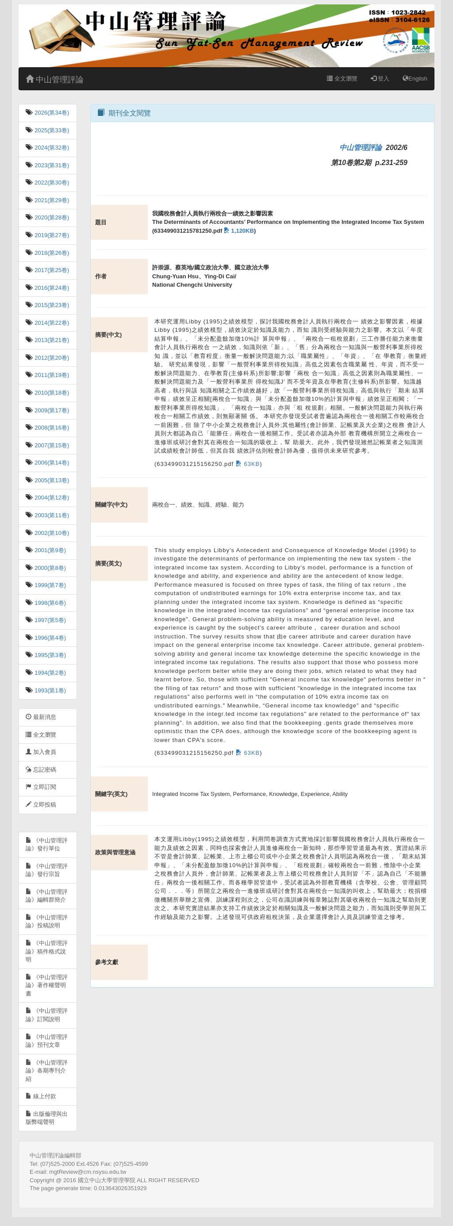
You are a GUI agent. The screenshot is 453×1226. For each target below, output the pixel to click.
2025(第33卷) (51, 130)
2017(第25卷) (51, 270)
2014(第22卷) (51, 322)
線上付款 (41, 1096)
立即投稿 (41, 804)
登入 (380, 78)
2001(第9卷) (49, 550)
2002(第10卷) (51, 533)
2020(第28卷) (51, 217)
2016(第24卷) (51, 287)
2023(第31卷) (51, 165)
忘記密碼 (41, 769)
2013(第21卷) (51, 340)
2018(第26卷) (51, 253)
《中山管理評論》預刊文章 (47, 1041)
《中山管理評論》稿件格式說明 (47, 951)
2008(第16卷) (51, 427)
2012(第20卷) (51, 357)
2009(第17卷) (51, 410)
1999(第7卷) (49, 585)
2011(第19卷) (51, 375)
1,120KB (238, 230)
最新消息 (41, 717)
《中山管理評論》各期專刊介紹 (47, 1070)
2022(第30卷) (51, 182)
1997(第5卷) (49, 620)
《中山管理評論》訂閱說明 (47, 1014)
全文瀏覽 (342, 78)
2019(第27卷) (51, 235)
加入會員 (41, 752)
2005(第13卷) (51, 480)
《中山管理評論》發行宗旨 (47, 870)
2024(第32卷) (51, 147)
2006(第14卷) (51, 462)
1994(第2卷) (49, 672)
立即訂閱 (41, 787)
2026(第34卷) (51, 112)
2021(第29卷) (51, 200)
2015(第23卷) (51, 305)
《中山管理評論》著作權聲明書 (47, 985)
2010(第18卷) (51, 392)
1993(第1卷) (49, 690)
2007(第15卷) (51, 445)
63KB (247, 464)
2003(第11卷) (51, 515)
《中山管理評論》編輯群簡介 (47, 895)
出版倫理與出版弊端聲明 (47, 1118)
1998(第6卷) (49, 603)
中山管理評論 (55, 79)
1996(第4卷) (49, 637)
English (415, 78)
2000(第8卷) (49, 568)
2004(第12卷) (51, 497)
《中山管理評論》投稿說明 (47, 921)
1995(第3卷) (49, 655)
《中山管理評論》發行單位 (47, 844)
